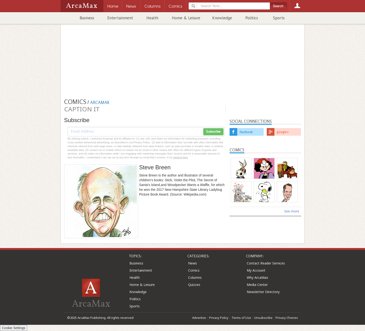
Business (87, 18)
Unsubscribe (263, 317)
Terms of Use (241, 317)
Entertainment (120, 18)
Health (152, 18)
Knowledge (222, 18)
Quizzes (194, 284)
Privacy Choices (287, 317)
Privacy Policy (218, 317)
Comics (194, 270)
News (192, 263)
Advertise (199, 317)
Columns (195, 277)
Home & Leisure (186, 18)
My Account (256, 270)
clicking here (180, 157)
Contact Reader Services (266, 263)
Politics (251, 18)
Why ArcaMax (257, 277)
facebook (246, 132)
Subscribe (213, 131)
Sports (279, 18)
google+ (283, 132)
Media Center (257, 284)
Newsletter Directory (263, 292)
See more (291, 211)
